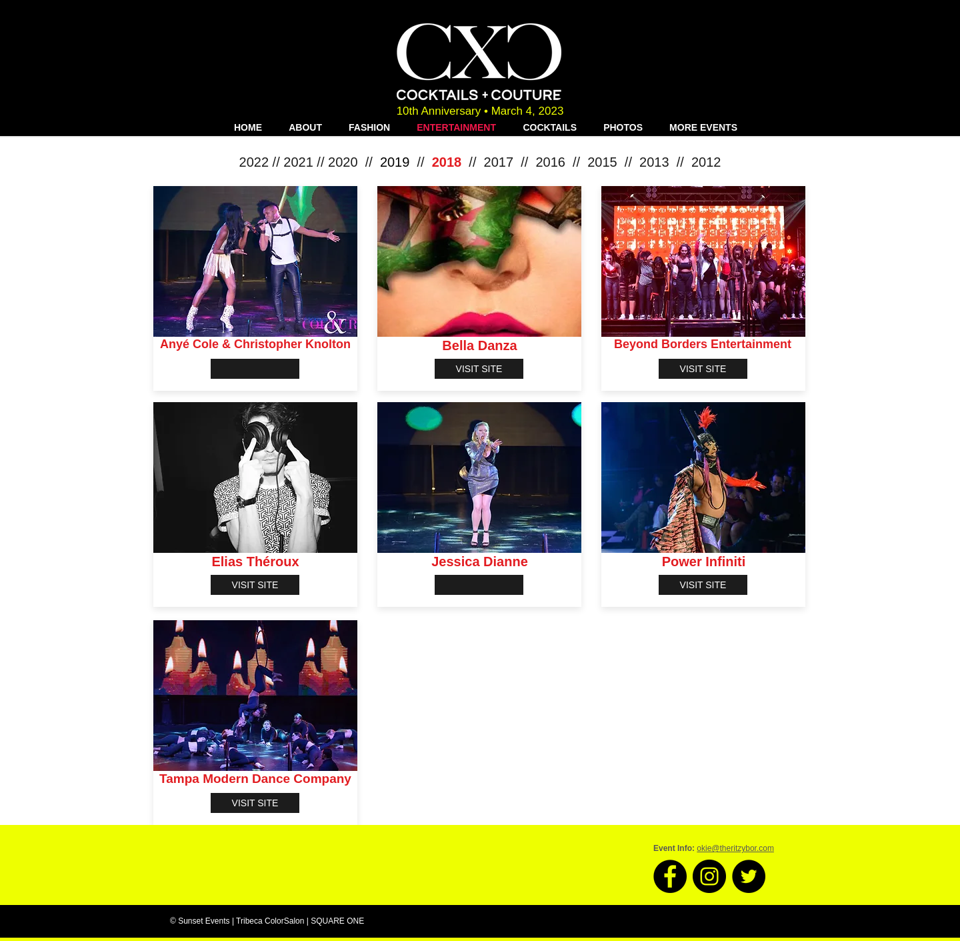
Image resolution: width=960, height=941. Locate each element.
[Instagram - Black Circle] (709, 876)
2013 (654, 162)
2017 (499, 162)
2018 (447, 162)
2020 (343, 162)
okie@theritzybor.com (735, 848)
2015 (602, 162)
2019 (395, 162)
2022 (254, 162)
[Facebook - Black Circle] (670, 876)
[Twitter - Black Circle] (748, 876)
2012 (706, 162)
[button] (255, 369)
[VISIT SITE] (479, 369)
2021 (298, 162)
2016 (550, 162)
